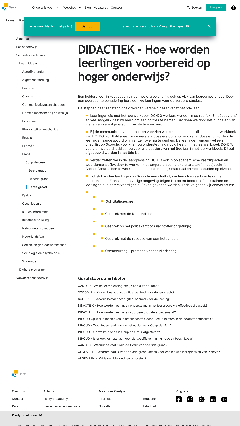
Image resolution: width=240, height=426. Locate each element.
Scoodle (104, 406)
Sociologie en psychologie (41, 253)
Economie (29, 121)
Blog (88, 7)
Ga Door (88, 26)
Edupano (149, 399)
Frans (26, 154)
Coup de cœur (35, 162)
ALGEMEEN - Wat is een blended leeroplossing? (112, 358)
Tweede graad (38, 179)
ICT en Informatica (35, 212)
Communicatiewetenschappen (43, 104)
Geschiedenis (31, 203)
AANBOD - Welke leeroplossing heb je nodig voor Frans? (118, 286)
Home (10, 20)
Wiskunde (29, 261)
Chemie (27, 96)
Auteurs (48, 391)
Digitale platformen (32, 269)
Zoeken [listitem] (194, 7)
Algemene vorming (35, 80)
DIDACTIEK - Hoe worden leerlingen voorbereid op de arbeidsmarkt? (127, 312)
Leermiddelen (28, 63)
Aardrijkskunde (33, 71)
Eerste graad (37, 170)
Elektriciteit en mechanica (40, 129)
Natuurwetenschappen (38, 228)
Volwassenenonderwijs (32, 278)
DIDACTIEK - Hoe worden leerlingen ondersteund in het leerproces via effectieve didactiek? (142, 305)
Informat (105, 399)
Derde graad (37, 187)
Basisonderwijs (26, 47)
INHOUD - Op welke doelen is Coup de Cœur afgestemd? (119, 332)
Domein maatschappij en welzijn (45, 113)
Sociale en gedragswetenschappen (45, 245)
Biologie (28, 88)
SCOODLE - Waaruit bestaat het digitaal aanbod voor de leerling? (124, 299)
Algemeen (23, 38)
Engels (27, 137)
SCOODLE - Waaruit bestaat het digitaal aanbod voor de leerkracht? (126, 292)
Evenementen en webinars (61, 406)
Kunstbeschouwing (35, 220)
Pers (15, 406)
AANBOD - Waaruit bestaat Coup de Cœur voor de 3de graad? (122, 345)
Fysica (26, 195)
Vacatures (101, 7)
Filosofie (28, 146)
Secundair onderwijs (30, 55)
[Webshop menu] (72, 7)
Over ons (18, 391)
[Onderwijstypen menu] (45, 7)
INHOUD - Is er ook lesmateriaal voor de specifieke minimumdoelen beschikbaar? (136, 338)
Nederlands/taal (33, 236)
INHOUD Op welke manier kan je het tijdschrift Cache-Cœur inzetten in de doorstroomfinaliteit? (145, 319)
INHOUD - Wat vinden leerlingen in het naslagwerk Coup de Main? (125, 325)
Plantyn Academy (55, 399)
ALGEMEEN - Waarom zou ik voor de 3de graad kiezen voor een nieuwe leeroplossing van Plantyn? (149, 352)
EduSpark (150, 406)
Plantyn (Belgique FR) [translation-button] (27, 415)
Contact (116, 7)
